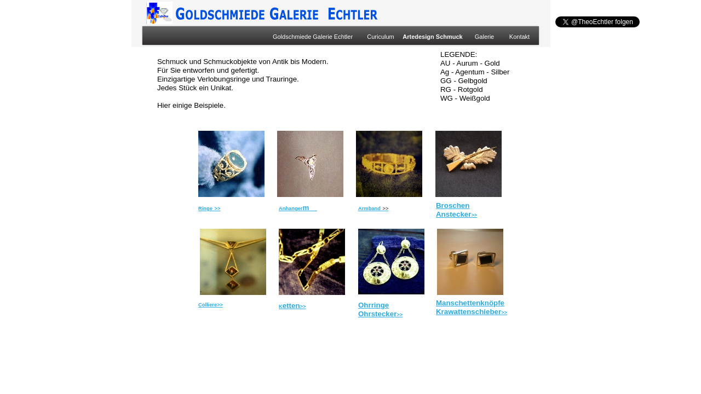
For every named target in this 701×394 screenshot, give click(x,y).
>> (220, 305)
